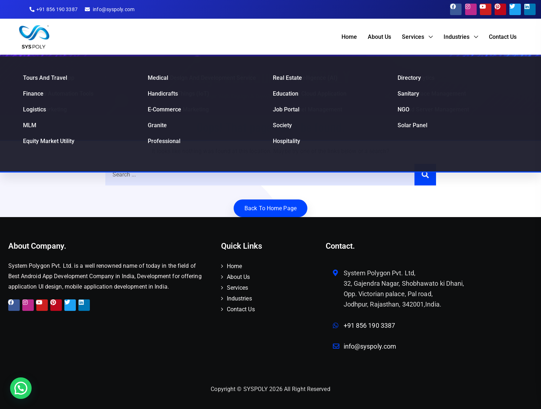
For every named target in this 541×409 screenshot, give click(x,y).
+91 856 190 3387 (369, 325)
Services (413, 36)
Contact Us (503, 36)
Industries (456, 36)
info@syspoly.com (370, 346)
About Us (379, 36)
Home (349, 36)
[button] (21, 388)
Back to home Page (270, 208)
